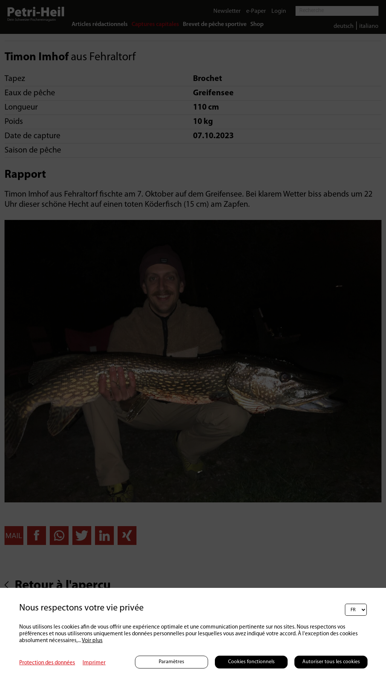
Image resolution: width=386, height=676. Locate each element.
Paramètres (171, 662)
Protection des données (47, 663)
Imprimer (94, 663)
